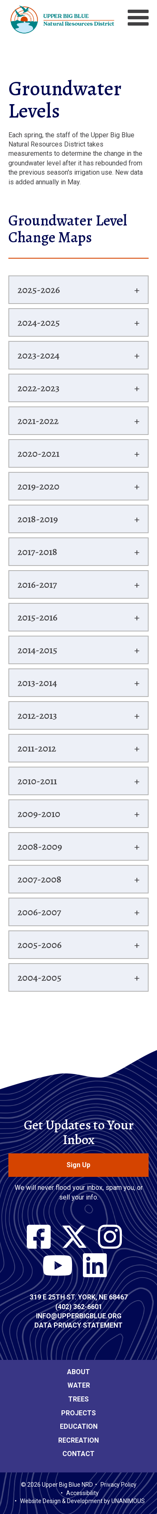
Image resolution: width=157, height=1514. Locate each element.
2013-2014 (37, 682)
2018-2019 (38, 519)
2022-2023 (38, 388)
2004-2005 (40, 977)
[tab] (78, 289)
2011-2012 (37, 748)
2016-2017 (37, 584)
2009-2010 (39, 813)
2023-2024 (38, 355)
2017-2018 (37, 551)
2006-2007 (39, 912)
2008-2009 (40, 846)
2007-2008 (40, 879)
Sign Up (78, 1165)
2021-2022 (38, 420)
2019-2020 (38, 486)
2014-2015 (37, 650)
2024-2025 (39, 322)
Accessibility (82, 1493)
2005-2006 (40, 944)
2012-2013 (37, 715)
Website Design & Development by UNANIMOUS (82, 1501)
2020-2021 (38, 453)
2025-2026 (39, 289)
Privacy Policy (118, 1484)
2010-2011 (37, 781)
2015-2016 (37, 617)
